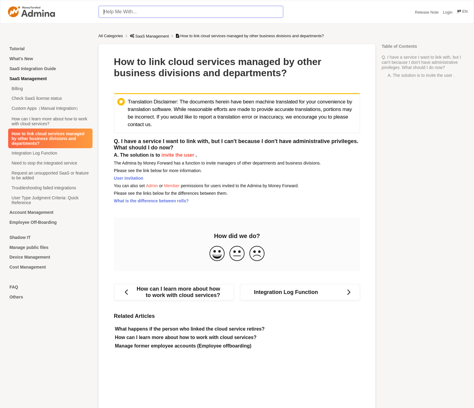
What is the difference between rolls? (151, 200)
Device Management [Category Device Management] (29, 257)
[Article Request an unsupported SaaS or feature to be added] (49, 175)
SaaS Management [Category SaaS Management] (28, 78)
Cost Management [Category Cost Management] (27, 267)
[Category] (49, 230)
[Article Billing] (49, 88)
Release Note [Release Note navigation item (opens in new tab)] (427, 12)
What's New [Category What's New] (21, 58)
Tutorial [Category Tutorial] (16, 48)
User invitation (128, 178)
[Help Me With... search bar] (191, 12)
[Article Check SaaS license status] (49, 98)
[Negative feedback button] (257, 254)
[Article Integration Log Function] (49, 153)
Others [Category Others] (16, 297)
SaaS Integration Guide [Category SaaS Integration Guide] (32, 68)
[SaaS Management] (150, 36)
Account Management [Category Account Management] (31, 212)
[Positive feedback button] (217, 254)
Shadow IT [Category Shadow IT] (20, 237)
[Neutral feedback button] (237, 254)
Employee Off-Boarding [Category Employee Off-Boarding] (33, 222)
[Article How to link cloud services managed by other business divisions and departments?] (49, 138)
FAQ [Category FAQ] (13, 287)
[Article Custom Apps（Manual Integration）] (49, 108)
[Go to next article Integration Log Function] (300, 292)
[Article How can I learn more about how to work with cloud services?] (49, 121)
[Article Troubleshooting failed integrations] (49, 188)
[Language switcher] (462, 12)
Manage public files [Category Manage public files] (28, 247)
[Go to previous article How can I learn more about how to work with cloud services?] (174, 292)
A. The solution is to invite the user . (421, 75)
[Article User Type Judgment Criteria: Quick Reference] (49, 200)
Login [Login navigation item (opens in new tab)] (448, 12)
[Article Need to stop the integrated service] (49, 163)
